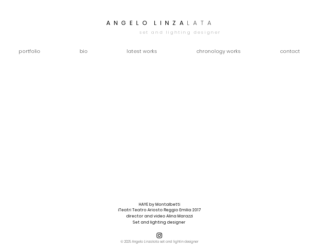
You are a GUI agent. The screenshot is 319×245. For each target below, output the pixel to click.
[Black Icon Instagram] (159, 235)
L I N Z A (183, 23)
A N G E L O (127, 23)
